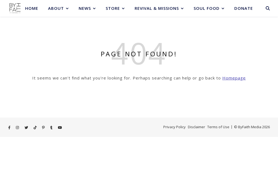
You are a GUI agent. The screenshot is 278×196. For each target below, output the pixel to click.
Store (113, 8)
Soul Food (207, 8)
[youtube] (60, 127)
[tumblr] (51, 127)
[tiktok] (35, 127)
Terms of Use (218, 126)
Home (31, 8)
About (56, 8)
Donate (243, 8)
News (85, 8)
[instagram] (18, 127)
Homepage (234, 78)
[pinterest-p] (44, 127)
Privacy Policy (174, 126)
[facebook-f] (9, 127)
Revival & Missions (157, 8)
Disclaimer (196, 126)
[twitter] (27, 127)
